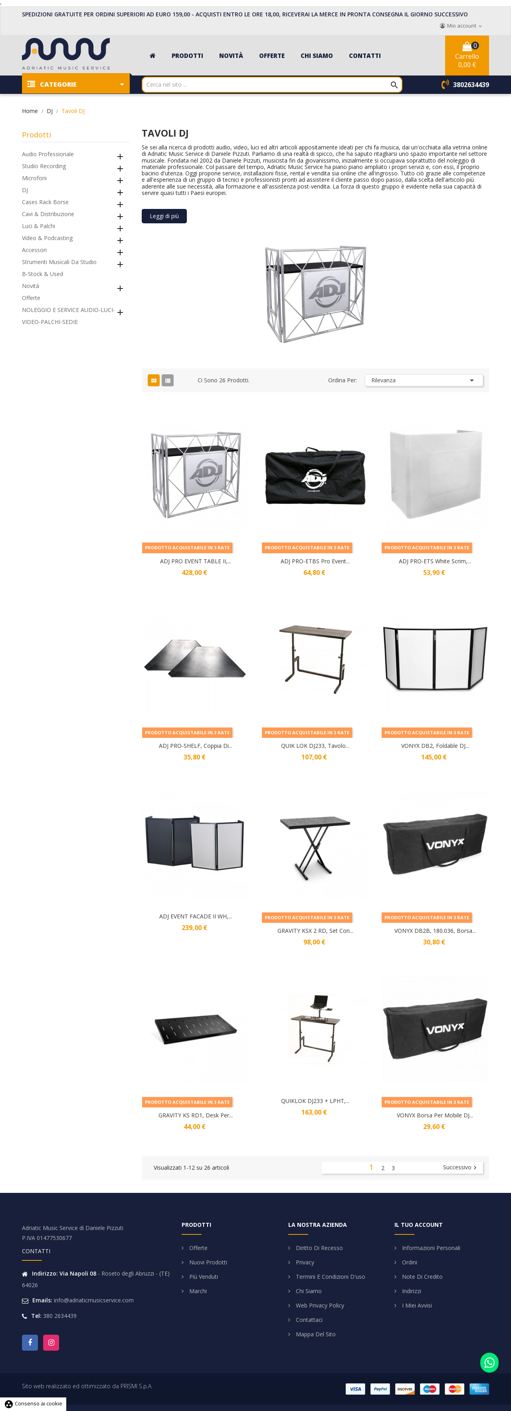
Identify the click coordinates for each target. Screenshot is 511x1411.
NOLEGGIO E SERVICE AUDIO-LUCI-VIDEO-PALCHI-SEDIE (68, 316)
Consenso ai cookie (33, 1403)
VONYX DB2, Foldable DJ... (435, 745)
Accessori (34, 250)
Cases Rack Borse (45, 202)
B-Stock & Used (42, 274)
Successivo (461, 1167)
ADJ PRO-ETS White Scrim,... (435, 561)
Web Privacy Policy (319, 1305)
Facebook (30, 1343)
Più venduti (203, 1276)
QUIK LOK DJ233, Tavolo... (315, 745)
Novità (30, 286)
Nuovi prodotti (207, 1262)
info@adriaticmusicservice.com (94, 1300)
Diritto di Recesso (318, 1248)
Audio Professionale (48, 154)
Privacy (304, 1262)
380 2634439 (60, 1316)
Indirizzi (410, 1291)
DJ (25, 190)
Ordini (408, 1262)
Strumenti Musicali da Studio (59, 262)
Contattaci (308, 1320)
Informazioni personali (430, 1248)
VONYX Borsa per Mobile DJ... (435, 1115)
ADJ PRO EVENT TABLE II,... (195, 561)
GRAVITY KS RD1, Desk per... (195, 1115)
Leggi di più (164, 216)
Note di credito (421, 1276)
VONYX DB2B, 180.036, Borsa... (435, 930)
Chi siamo (308, 1291)
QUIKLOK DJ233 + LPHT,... (315, 1101)
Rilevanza (424, 380)
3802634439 (471, 84)
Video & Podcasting (47, 238)
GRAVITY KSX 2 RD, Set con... (315, 930)
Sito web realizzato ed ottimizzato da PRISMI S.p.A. (87, 1386)
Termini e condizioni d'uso (329, 1276)
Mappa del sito (315, 1334)
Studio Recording (44, 166)
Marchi (197, 1291)
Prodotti (36, 134)
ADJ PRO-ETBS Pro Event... (315, 561)
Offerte (31, 298)
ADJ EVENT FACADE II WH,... (195, 916)
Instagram (51, 1343)
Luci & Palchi (38, 226)
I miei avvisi (416, 1305)
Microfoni (34, 178)
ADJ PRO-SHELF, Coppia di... (195, 745)
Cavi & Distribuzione (48, 214)
